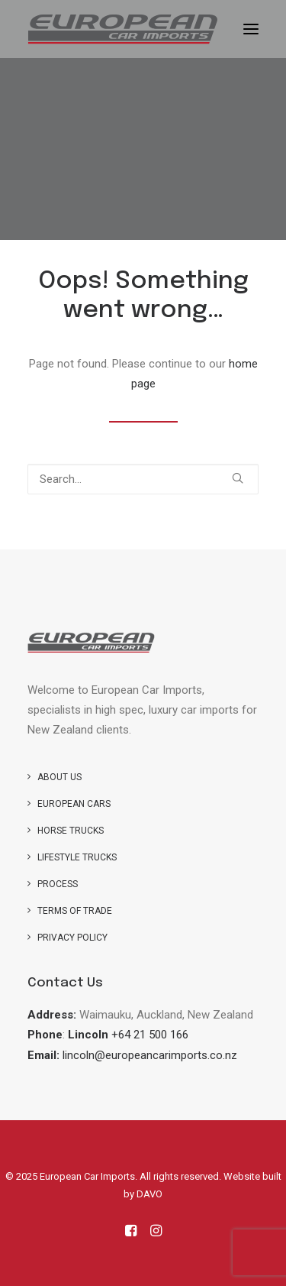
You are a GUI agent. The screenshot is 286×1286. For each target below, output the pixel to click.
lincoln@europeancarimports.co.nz (150, 1055)
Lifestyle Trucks (77, 857)
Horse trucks (70, 830)
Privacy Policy (72, 937)
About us (59, 777)
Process (57, 884)
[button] (251, 29)
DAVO (149, 1194)
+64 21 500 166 (149, 1034)
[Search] (143, 479)
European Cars (74, 803)
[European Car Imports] (122, 29)
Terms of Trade (74, 910)
